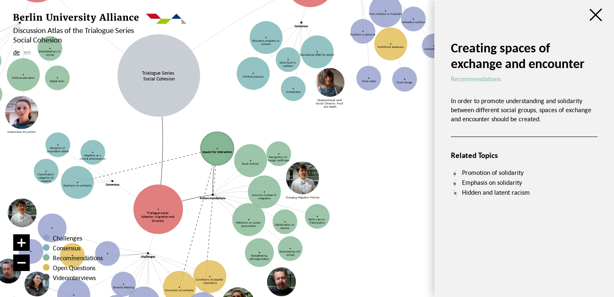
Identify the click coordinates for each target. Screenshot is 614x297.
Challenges (67, 238)
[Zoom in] (21, 242)
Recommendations (78, 258)
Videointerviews (74, 277)
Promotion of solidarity (493, 172)
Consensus (67, 248)
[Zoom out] (21, 263)
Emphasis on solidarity (492, 182)
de (16, 52)
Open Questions (74, 267)
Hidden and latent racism (496, 192)
